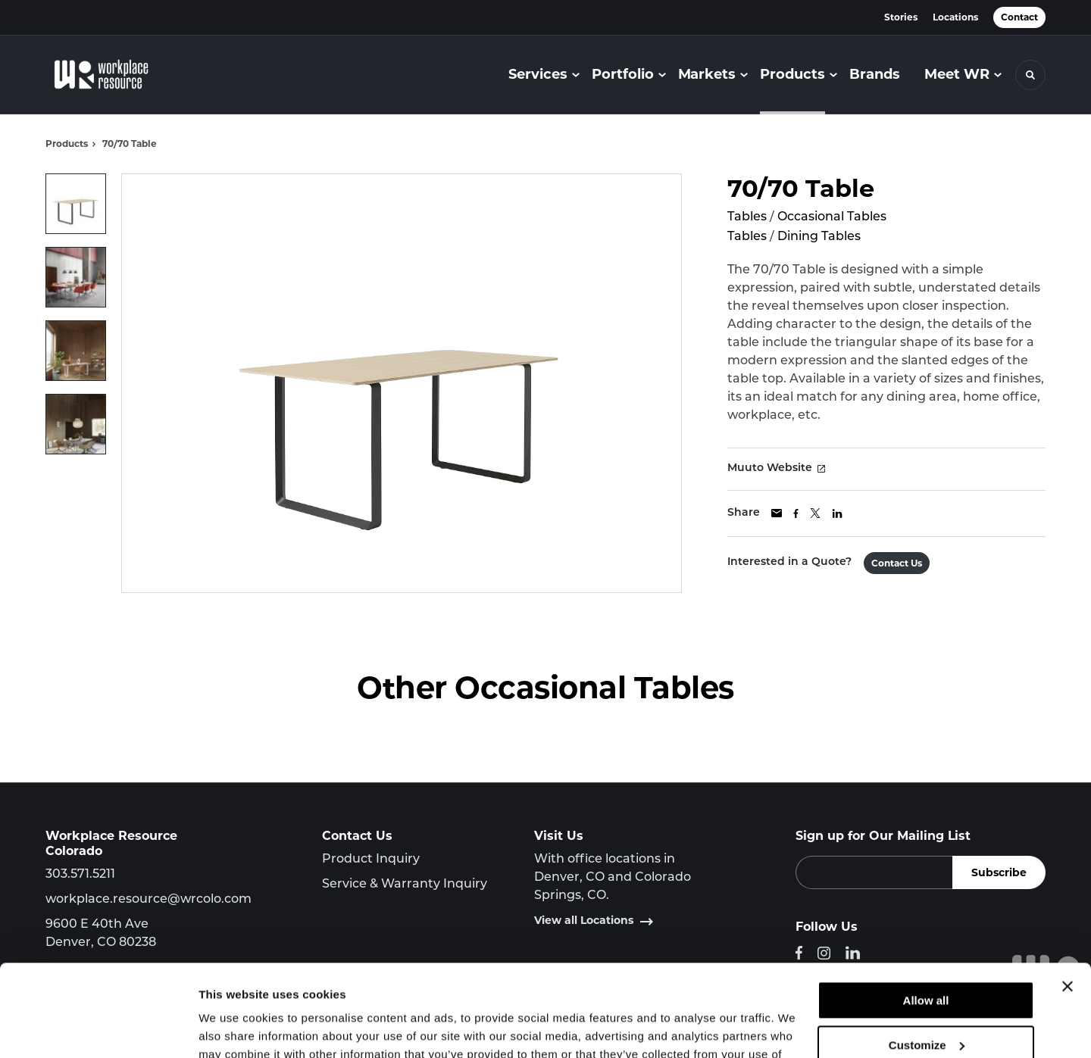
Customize (926, 958)
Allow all (926, 914)
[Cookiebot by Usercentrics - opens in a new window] (98, 1028)
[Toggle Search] (1030, 75)
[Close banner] (1067, 900)
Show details (234, 1028)
